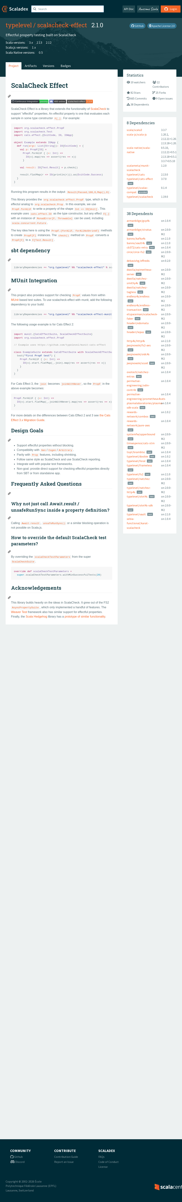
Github (16, 1157)
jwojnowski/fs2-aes (139, 345)
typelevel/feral (136, 461)
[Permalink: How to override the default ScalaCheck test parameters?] (9, 552)
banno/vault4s (136, 243)
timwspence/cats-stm (141, 443)
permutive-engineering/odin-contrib (138, 385)
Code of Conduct (108, 1162)
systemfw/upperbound (141, 434)
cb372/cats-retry (137, 247)
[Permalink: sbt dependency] (9, 260)
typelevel (19, 25)
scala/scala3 (134, 130)
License (103, 1167)
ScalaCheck (98, 108)
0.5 (41, 52)
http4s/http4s (136, 341)
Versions (48, 66)
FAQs (101, 1157)
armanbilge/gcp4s (138, 220)
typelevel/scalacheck (140, 196)
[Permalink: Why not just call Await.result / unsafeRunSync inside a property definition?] (9, 518)
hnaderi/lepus (135, 332)
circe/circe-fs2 (135, 252)
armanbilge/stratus (139, 229)
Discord (17, 1162)
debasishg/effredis (138, 260)
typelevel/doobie (137, 456)
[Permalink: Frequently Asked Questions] (9, 494)
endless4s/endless (138, 296)
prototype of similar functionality (85, 616)
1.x (34, 47)
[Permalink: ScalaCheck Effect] (9, 96)
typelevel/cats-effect (140, 179)
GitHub (137, 26)
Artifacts (31, 66)
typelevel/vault (136, 514)
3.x (31, 42)
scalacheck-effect (62, 25)
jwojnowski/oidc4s (138, 354)
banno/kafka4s (136, 238)
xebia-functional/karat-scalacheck (138, 523)
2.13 (39, 42)
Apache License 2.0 (162, 26)
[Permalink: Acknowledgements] (9, 598)
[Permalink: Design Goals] (9, 440)
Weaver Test (19, 612)
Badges (66, 66)
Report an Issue (64, 1162)
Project (14, 66)
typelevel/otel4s (137, 496)
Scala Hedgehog (36, 616)
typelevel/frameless (139, 465)
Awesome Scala (148, 9)
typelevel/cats (136, 174)
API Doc (129, 9)
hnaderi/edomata (138, 323)
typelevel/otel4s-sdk (140, 505)
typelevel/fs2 (135, 474)
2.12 (48, 42)
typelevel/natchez (138, 479)
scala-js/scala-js (137, 134)
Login (170, 9)
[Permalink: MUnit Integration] (9, 290)
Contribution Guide (66, 1157)
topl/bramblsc (136, 452)
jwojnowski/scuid (137, 363)
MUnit (15, 299)
